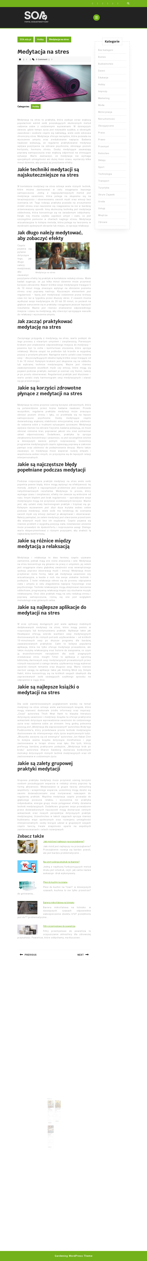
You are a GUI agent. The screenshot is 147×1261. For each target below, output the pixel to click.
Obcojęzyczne (106, 126)
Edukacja (103, 77)
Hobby (40, 39)
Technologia (105, 174)
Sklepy (102, 160)
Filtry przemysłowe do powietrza (59, 926)
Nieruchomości (106, 119)
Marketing (104, 98)
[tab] (96, 17)
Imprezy (102, 91)
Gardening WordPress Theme (73, 1255)
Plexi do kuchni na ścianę (55, 882)
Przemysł (103, 146)
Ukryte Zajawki (106, 194)
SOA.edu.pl (25, 39)
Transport (103, 181)
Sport (101, 167)
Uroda (101, 201)
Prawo (101, 139)
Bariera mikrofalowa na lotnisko (58, 902)
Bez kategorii (105, 50)
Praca (101, 132)
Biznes (102, 57)
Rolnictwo (103, 153)
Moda (101, 105)
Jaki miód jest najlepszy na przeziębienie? (63, 841)
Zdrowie (102, 222)
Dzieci (101, 70)
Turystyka (103, 187)
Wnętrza (103, 215)
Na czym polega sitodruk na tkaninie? (61, 862)
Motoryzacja (105, 112)
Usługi (101, 208)
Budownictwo (105, 64)
